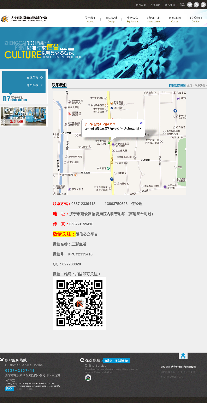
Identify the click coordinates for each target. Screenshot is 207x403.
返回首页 (141, 5)
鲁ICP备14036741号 (171, 376)
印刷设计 (111, 19)
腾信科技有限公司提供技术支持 (177, 371)
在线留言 (155, 5)
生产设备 (132, 19)
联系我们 (170, 5)
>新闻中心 (154, 19)
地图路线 (32, 85)
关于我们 (90, 19)
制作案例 (175, 19)
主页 (189, 85)
